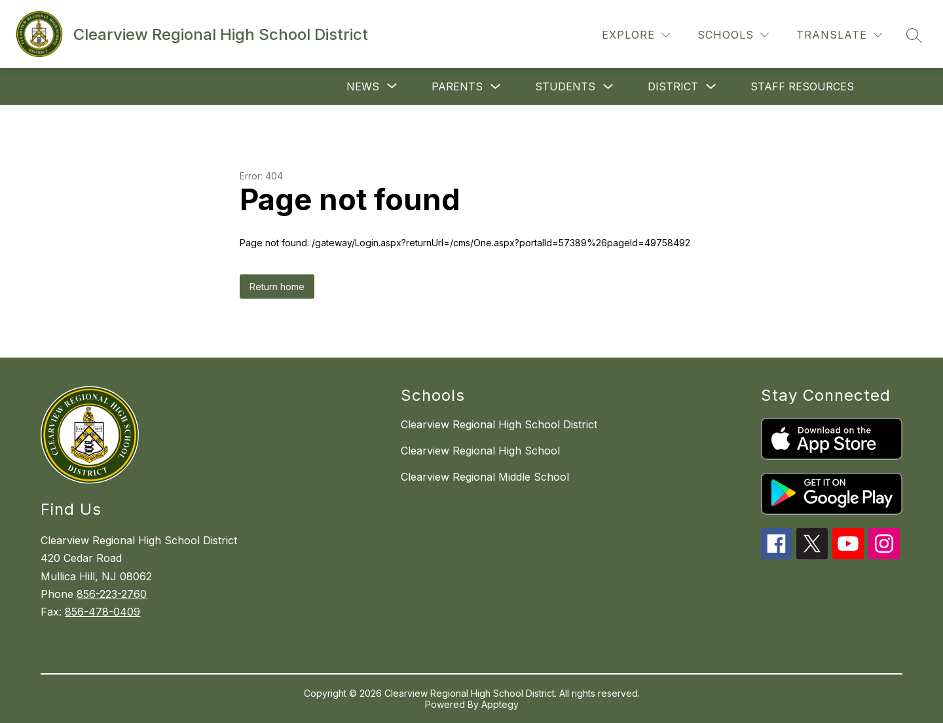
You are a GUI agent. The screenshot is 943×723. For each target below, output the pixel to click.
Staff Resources (802, 86)
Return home (277, 286)
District (673, 86)
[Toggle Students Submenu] (608, 87)
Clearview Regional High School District (499, 424)
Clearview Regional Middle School (485, 476)
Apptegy (500, 704)
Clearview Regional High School (480, 450)
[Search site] (914, 35)
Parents (457, 86)
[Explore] (636, 35)
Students (565, 86)
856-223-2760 (112, 594)
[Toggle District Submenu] (711, 87)
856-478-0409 (102, 611)
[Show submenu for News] (362, 86)
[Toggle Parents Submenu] (496, 87)
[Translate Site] (839, 35)
